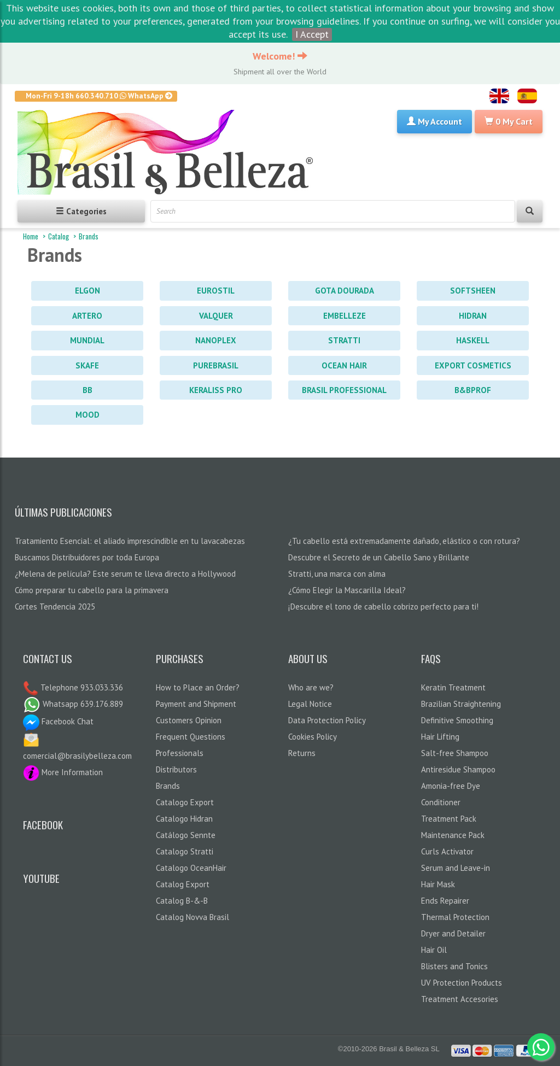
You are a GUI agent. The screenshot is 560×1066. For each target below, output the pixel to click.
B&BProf (472, 390)
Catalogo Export (185, 802)
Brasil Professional (344, 390)
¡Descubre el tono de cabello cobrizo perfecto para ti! (383, 606)
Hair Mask (438, 884)
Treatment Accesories (459, 999)
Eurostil (216, 290)
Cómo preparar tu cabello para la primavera (91, 590)
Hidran (473, 316)
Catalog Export (182, 884)
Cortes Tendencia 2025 (55, 606)
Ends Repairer (445, 900)
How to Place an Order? (198, 687)
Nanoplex (215, 340)
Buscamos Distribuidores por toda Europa (87, 557)
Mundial (87, 340)
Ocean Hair (344, 365)
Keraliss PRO (215, 390)
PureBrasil (215, 365)
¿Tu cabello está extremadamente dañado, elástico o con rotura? (404, 541)
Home (30, 236)
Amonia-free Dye (450, 786)
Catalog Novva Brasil (192, 917)
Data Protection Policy (327, 720)
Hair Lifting (440, 736)
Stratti (344, 340)
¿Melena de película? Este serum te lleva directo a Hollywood (125, 574)
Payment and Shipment (196, 704)
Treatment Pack (448, 818)
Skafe (87, 365)
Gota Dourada (344, 290)
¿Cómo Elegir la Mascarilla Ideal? (347, 590)
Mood (87, 414)
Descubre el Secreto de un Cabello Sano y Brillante (378, 557)
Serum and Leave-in (455, 868)
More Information (63, 772)
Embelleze (344, 316)
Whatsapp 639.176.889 (73, 704)
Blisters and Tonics (454, 966)
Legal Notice (310, 704)
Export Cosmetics (473, 365)
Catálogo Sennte (185, 835)
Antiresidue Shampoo (458, 769)
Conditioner (440, 802)
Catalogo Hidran (184, 818)
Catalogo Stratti (184, 851)
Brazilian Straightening (461, 704)
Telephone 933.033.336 (80, 687)
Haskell (472, 340)
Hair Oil (434, 950)
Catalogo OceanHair (191, 868)
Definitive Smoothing (457, 720)
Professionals (179, 753)
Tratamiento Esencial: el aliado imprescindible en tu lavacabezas (130, 541)
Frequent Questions (190, 736)
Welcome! (280, 56)
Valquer (216, 316)
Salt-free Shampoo (454, 753)
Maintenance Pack (453, 835)
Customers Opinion (188, 720)
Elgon (87, 290)
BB (87, 390)
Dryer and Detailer (453, 933)
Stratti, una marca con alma (337, 574)
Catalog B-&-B (182, 900)
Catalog (58, 236)
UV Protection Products (461, 982)
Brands (88, 236)
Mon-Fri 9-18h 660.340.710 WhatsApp (99, 96)
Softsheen (472, 290)
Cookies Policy (312, 736)
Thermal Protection (455, 917)
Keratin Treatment (453, 687)
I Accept (312, 34)
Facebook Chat (58, 721)
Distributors (176, 769)
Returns (302, 753)
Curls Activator (447, 851)
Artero (87, 316)
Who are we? (311, 687)
